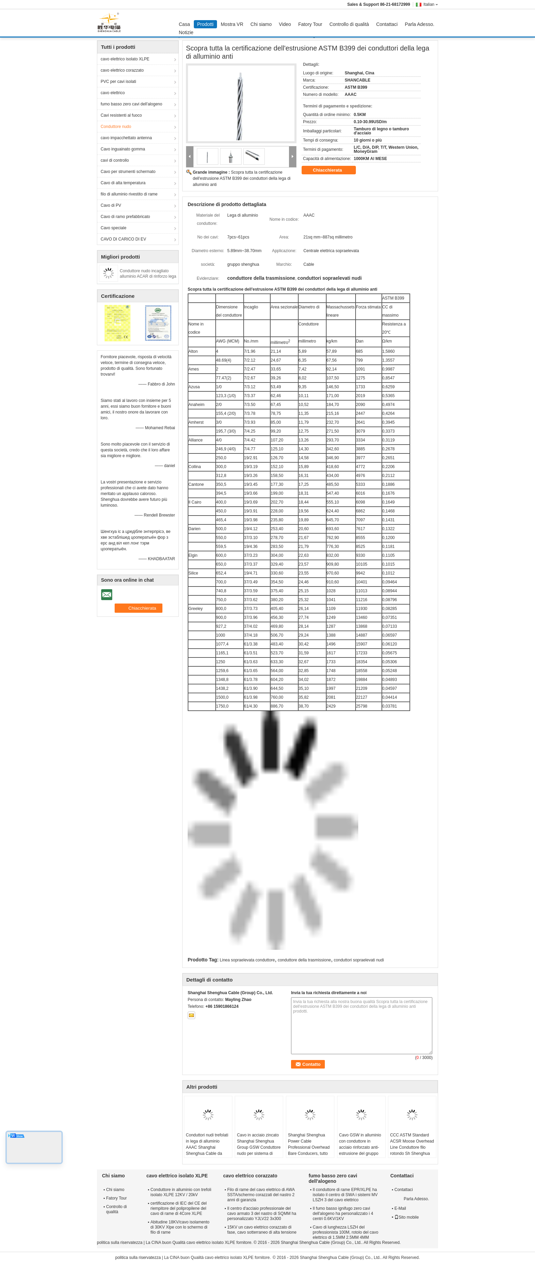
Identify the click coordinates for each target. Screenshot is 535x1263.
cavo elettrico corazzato (122, 70)
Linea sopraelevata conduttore (247, 960)
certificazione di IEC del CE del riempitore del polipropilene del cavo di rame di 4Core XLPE (178, 1208)
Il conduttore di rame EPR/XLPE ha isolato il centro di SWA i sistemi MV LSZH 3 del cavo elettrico (345, 1194)
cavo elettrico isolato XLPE (125, 59)
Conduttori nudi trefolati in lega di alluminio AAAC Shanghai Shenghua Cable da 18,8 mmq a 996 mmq (207, 1147)
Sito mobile (406, 1217)
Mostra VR (232, 24)
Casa (184, 24)
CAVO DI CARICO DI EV (123, 239)
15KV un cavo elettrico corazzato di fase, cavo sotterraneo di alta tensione (262, 1230)
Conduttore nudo (116, 126)
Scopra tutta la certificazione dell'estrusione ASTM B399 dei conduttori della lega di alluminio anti (241, 178)
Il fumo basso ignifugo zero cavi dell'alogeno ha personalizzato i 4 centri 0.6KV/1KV (343, 1213)
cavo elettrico (113, 92)
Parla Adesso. (419, 24)
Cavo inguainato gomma (123, 149)
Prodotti (205, 24)
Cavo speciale (113, 228)
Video (285, 24)
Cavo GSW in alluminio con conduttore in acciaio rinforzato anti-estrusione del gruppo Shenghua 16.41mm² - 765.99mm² (360, 1150)
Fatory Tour (310, 24)
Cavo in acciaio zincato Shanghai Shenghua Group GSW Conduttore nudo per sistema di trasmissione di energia (258, 1147)
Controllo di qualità (349, 24)
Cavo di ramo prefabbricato (125, 216)
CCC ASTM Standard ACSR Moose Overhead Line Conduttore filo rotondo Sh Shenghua (412, 1144)
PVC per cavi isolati (118, 81)
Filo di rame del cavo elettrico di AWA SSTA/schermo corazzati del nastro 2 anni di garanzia (260, 1194)
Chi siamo (261, 24)
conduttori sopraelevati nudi (359, 960)
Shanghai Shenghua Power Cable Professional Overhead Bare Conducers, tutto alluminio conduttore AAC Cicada (309, 1150)
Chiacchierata (332, 170)
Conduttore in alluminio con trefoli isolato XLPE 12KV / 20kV (180, 1192)
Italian (430, 4)
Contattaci (386, 24)
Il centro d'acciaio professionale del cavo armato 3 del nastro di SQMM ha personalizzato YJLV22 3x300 (261, 1213)
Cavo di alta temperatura (123, 182)
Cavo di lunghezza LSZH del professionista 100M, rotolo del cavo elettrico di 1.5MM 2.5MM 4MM (345, 1232)
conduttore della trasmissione (304, 960)
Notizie (186, 32)
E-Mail (400, 1208)
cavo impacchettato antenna (126, 137)
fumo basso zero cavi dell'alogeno (131, 104)
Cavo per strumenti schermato (128, 171)
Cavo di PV (111, 205)
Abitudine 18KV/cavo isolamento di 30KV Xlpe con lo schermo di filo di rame (179, 1227)
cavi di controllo (115, 160)
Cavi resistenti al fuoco (121, 115)
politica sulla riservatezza (119, 1242)
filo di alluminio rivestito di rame (129, 194)
